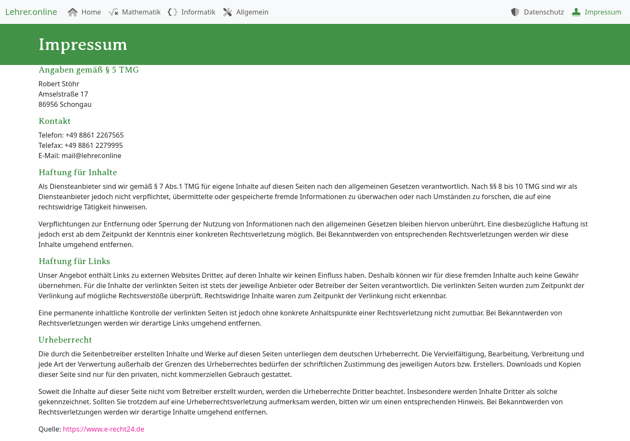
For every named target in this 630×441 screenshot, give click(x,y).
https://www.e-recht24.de (103, 429)
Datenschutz (537, 12)
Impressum (596, 12)
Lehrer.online (31, 12)
